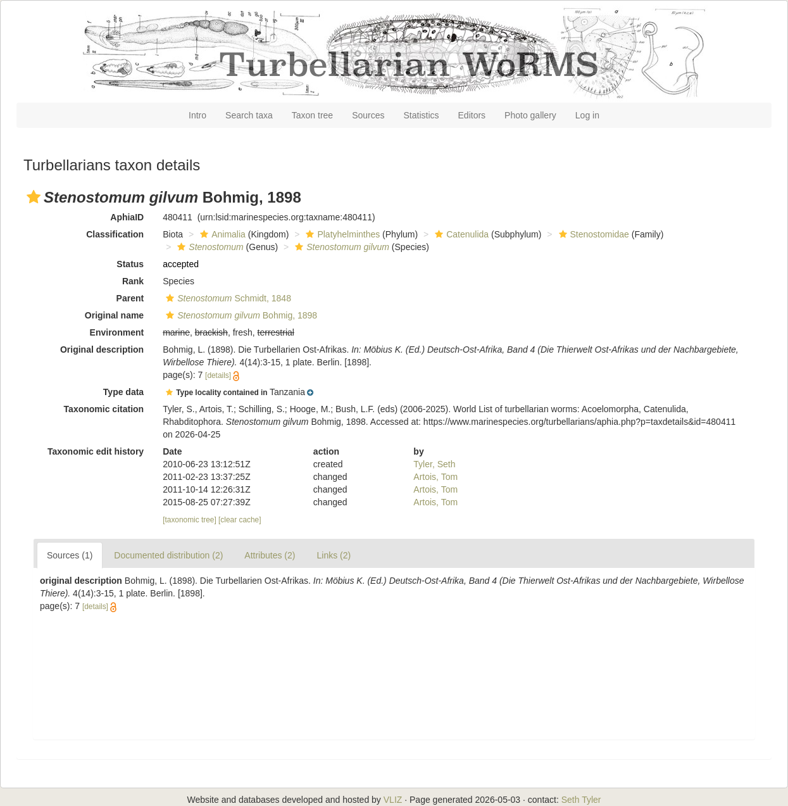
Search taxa (249, 115)
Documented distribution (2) (168, 555)
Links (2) (333, 555)
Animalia (221, 234)
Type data (123, 392)
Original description (102, 349)
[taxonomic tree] (189, 519)
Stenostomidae (592, 234)
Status (130, 264)
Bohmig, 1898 (240, 315)
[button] (33, 197)
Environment (117, 332)
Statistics (421, 115)
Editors (472, 115)
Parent (130, 298)
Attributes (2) (269, 555)
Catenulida (460, 234)
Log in (587, 115)
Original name (114, 315)
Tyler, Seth (434, 464)
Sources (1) (69, 555)
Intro (197, 115)
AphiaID (127, 217)
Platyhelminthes (341, 234)
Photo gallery (530, 115)
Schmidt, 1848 (227, 298)
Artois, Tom (435, 477)
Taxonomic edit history (95, 451)
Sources (368, 115)
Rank (133, 281)
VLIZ (393, 800)
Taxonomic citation (104, 409)
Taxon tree (312, 115)
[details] (218, 375)
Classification (115, 234)
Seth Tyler (581, 800)
